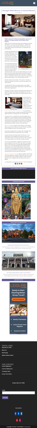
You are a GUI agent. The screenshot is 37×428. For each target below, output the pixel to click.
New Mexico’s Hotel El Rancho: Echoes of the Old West (18, 272)
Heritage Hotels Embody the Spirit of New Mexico (18, 245)
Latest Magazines (6, 366)
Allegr (27, 135)
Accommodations (18, 12)
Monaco (8, 125)
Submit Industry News (7, 355)
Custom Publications (7, 368)
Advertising (5, 352)
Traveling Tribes (6, 371)
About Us (4, 350)
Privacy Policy (27, 426)
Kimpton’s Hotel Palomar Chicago (11, 153)
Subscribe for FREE (6, 347)
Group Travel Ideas (7, 374)
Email (3, 390)
